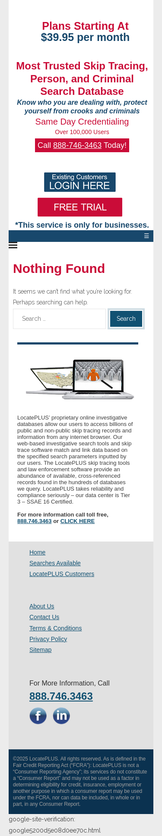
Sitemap (40, 649)
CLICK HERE (77, 521)
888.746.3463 (34, 521)
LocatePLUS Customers (61, 573)
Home (37, 552)
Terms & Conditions (55, 628)
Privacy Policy (48, 639)
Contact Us (44, 617)
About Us (41, 606)
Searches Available (55, 563)
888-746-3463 (77, 145)
